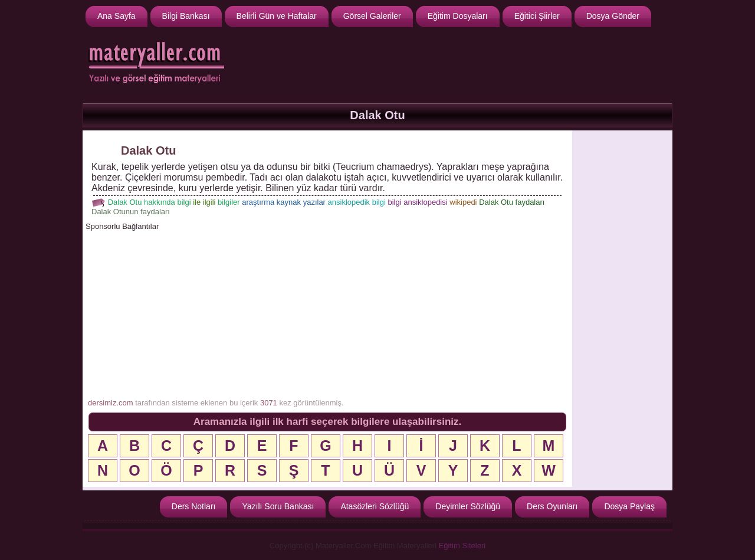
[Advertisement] (454, 63)
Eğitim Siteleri (462, 545)
